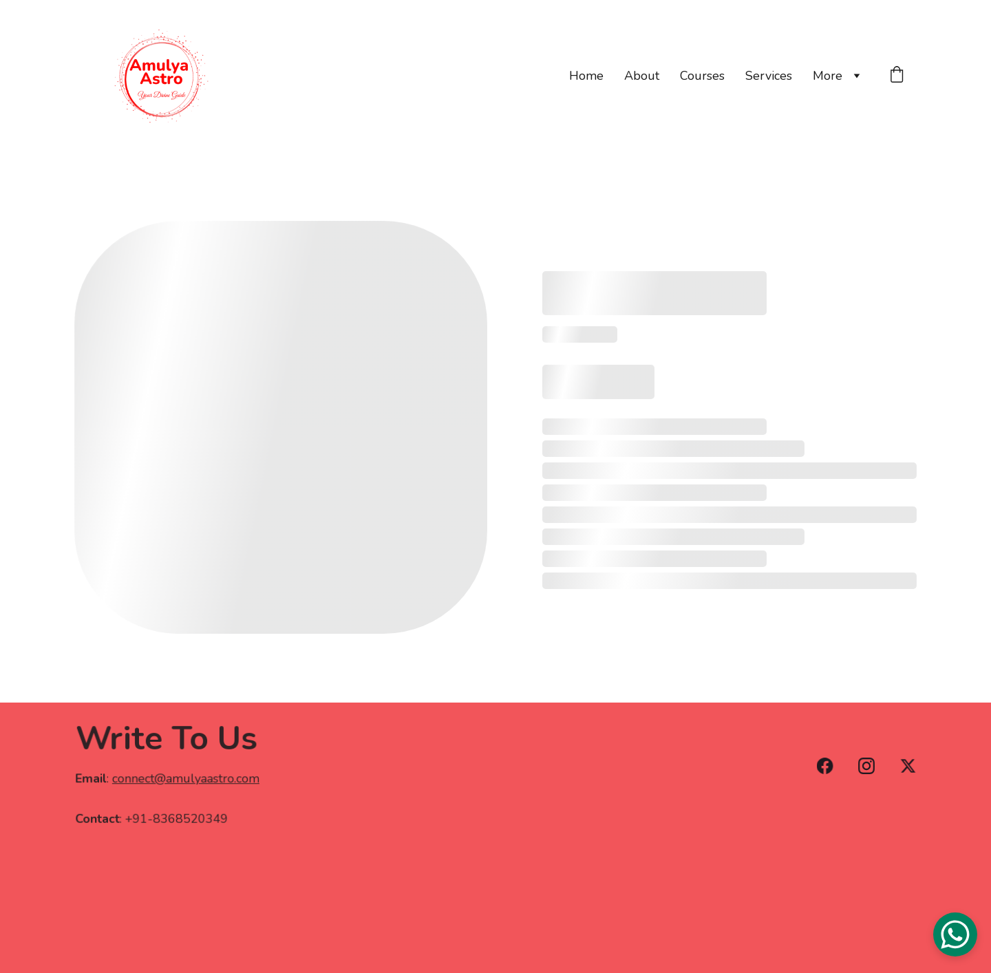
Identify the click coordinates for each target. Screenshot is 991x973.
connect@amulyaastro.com (185, 779)
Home (586, 75)
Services (768, 75)
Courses (702, 75)
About (641, 75)
